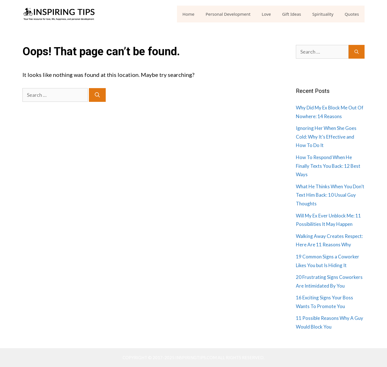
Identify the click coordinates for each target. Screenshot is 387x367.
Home (189, 14)
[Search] (97, 95)
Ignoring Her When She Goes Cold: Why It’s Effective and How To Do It (326, 136)
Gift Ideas (291, 14)
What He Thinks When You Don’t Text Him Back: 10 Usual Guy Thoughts (330, 195)
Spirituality (322, 14)
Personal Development (228, 14)
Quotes (352, 14)
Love (266, 14)
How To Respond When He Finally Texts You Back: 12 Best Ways (328, 165)
